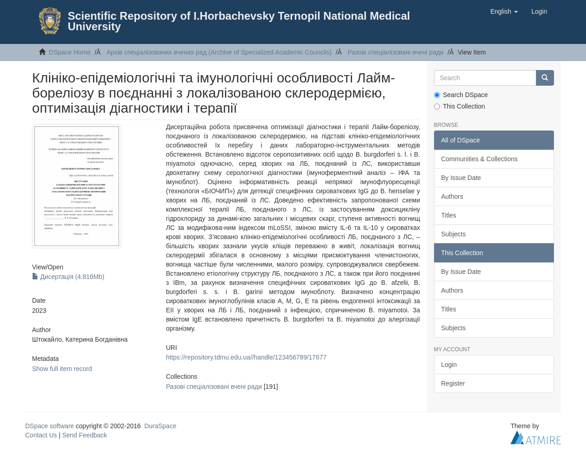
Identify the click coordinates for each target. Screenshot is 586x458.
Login (449, 364)
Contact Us (41, 435)
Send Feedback (84, 435)
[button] (504, 11)
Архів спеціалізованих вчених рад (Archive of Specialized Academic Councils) (219, 52)
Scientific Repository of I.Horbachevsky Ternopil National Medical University (239, 21)
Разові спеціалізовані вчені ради (395, 52)
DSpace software (49, 426)
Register (453, 383)
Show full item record (62, 368)
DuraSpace (160, 426)
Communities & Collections (479, 159)
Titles (448, 215)
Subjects (453, 234)
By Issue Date (461, 177)
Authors (452, 196)
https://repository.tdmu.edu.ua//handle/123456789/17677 (246, 357)
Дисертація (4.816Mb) (68, 276)
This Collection (459, 106)
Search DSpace (461, 94)
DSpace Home (70, 52)
